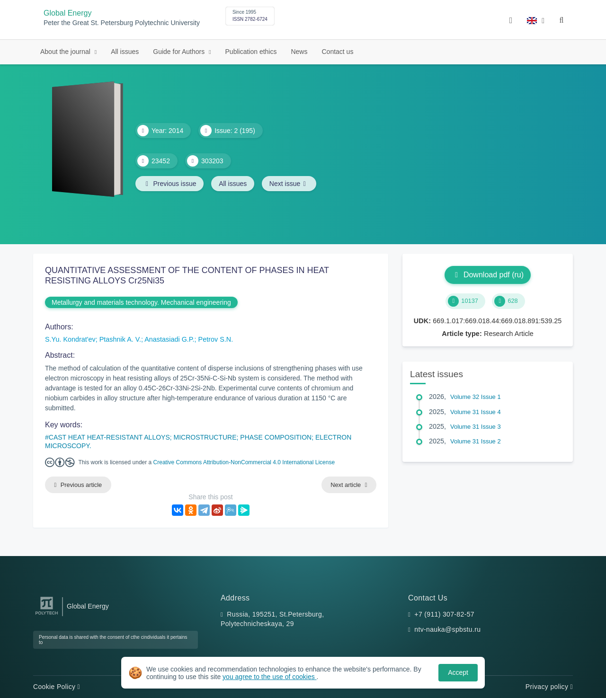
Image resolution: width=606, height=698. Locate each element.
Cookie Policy (56, 686)
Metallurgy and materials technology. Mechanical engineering (141, 302)
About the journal (66, 51)
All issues (125, 51)
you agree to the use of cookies (269, 676)
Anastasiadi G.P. (169, 339)
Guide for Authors (179, 51)
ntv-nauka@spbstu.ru (447, 629)
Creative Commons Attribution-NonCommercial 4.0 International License (244, 462)
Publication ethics (251, 51)
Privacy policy (549, 686)
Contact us (337, 51)
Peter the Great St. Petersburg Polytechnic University (122, 23)
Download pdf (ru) (488, 275)
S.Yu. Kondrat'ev (70, 339)
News (299, 51)
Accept (458, 672)
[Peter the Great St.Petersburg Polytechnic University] (46, 615)
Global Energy (67, 13)
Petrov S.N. (215, 339)
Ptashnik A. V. (120, 339)
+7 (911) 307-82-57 (444, 614)
